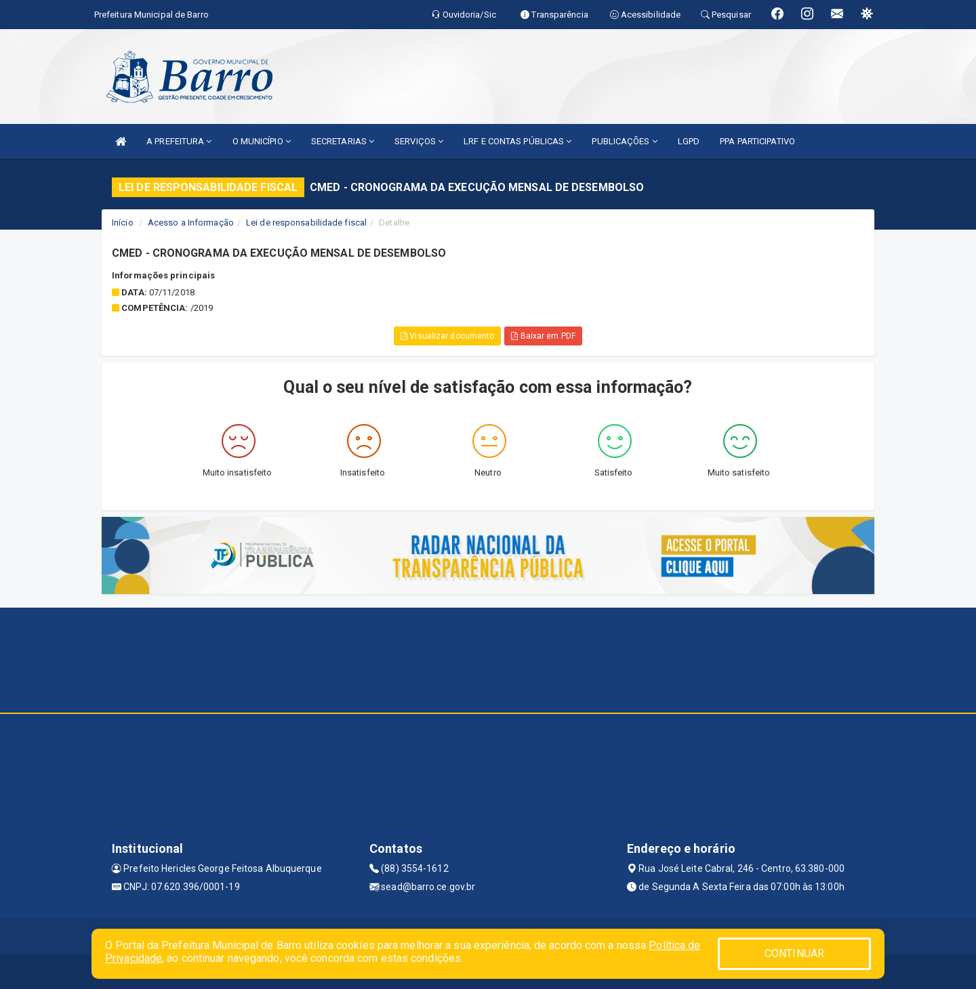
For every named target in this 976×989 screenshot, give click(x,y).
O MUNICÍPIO (261, 141)
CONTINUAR (794, 953)
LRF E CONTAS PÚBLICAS (517, 141)
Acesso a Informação (191, 222)
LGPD (688, 141)
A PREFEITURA (178, 141)
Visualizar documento (447, 336)
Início (123, 222)
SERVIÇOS (418, 141)
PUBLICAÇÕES (624, 141)
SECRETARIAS (342, 141)
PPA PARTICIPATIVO (757, 141)
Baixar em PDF (543, 336)
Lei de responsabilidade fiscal (306, 222)
